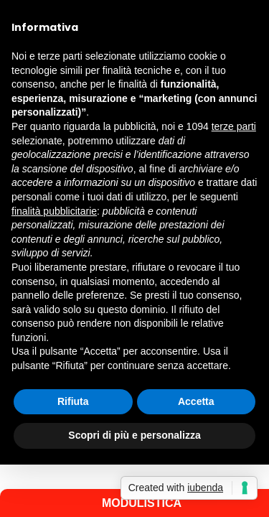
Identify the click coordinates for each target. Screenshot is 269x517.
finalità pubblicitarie (54, 211)
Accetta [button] (196, 401)
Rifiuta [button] (73, 401)
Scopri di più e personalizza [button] (134, 435)
